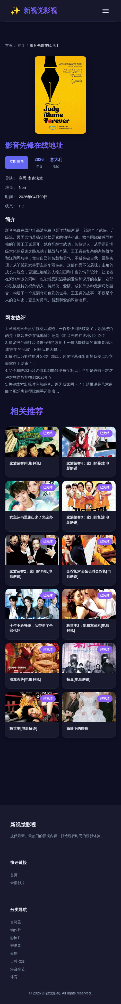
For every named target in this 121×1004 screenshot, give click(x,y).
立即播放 (17, 161)
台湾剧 (15, 922)
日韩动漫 (17, 961)
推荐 (21, 45)
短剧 (14, 953)
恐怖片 (15, 938)
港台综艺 (17, 969)
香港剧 (15, 945)
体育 (14, 977)
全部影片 (17, 883)
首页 (8, 45)
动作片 (15, 930)
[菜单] (105, 11)
